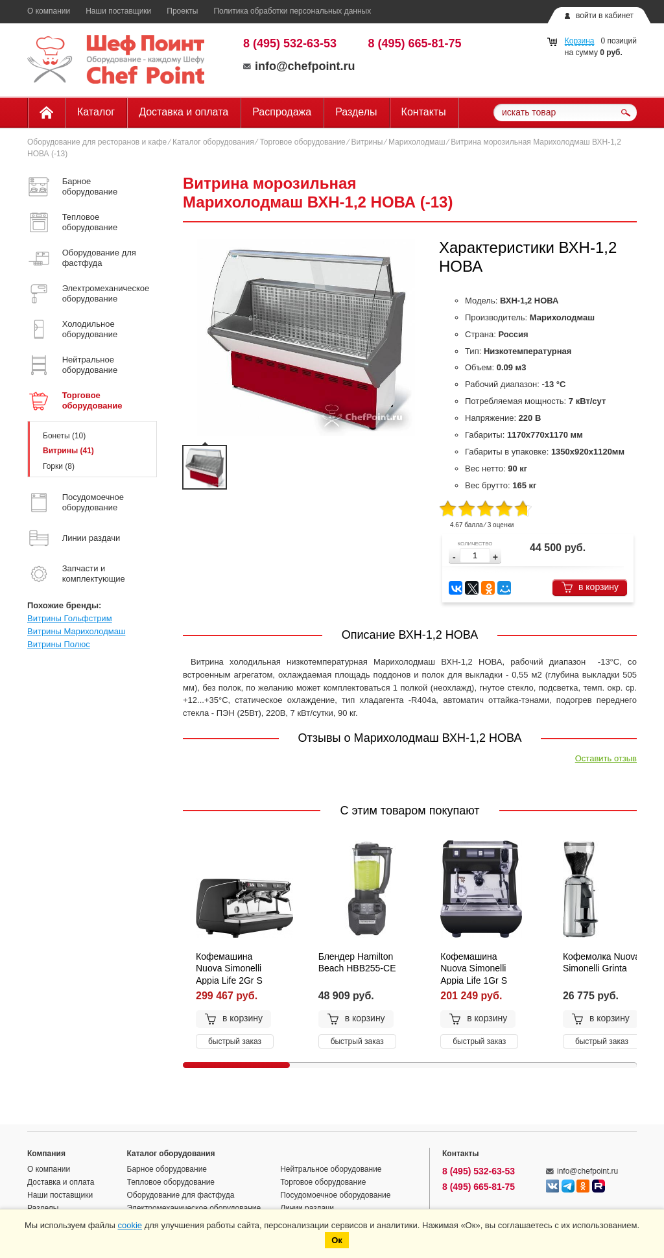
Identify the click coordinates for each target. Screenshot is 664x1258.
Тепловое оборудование (171, 1182)
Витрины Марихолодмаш (76, 631)
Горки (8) (59, 466)
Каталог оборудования (213, 142)
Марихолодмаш (416, 142)
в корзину (590, 587)
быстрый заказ (234, 1041)
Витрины (367, 142)
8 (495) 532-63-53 (290, 43)
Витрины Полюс (58, 644)
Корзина (580, 40)
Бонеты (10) (64, 435)
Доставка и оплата (183, 111)
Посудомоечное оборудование (335, 1195)
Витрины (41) (68, 450)
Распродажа (281, 111)
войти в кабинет (605, 15)
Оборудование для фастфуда (181, 1195)
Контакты (423, 111)
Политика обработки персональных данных (292, 11)
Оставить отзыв (606, 758)
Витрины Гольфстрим (69, 618)
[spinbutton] (475, 555)
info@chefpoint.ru (299, 66)
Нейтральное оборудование (330, 1169)
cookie (129, 1225)
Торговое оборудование (302, 142)
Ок (336, 1240)
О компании (48, 11)
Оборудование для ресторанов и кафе (97, 142)
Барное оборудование (167, 1169)
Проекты (182, 11)
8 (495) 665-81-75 (415, 43)
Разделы (356, 111)
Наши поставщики (118, 11)
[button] (495, 557)
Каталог (96, 111)
